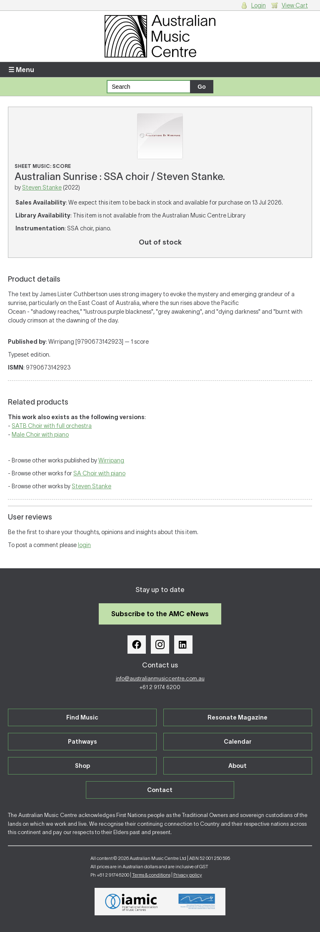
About (237, 765)
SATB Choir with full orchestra (52, 425)
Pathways (82, 741)
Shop (82, 765)
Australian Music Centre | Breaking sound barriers (160, 36)
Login (258, 5)
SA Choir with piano (99, 473)
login (84, 545)
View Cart (295, 5)
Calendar (238, 741)
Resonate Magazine (238, 717)
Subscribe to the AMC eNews (160, 613)
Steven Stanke (42, 187)
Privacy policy (187, 874)
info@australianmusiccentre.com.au (160, 678)
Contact (159, 790)
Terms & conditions (151, 874)
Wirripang (111, 460)
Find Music (82, 717)
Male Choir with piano (40, 434)
